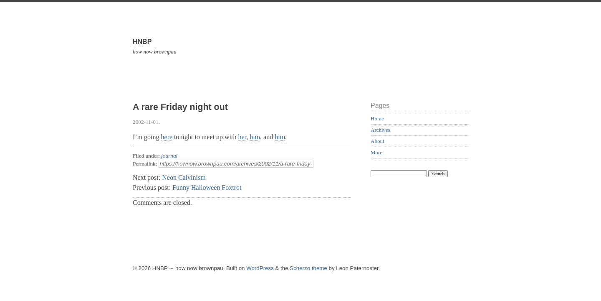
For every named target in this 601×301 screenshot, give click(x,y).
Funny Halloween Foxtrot (206, 187)
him (255, 136)
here (167, 136)
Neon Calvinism (183, 177)
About (377, 141)
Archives (380, 130)
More (376, 152)
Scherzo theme (308, 268)
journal (169, 156)
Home (377, 118)
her (242, 136)
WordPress (260, 268)
